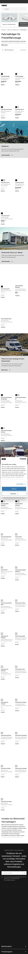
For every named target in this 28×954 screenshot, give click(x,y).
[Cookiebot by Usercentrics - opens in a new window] (20, 459)
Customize (14, 493)
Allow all (14, 488)
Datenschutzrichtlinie (15, 877)
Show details (20, 484)
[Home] (5, 5)
